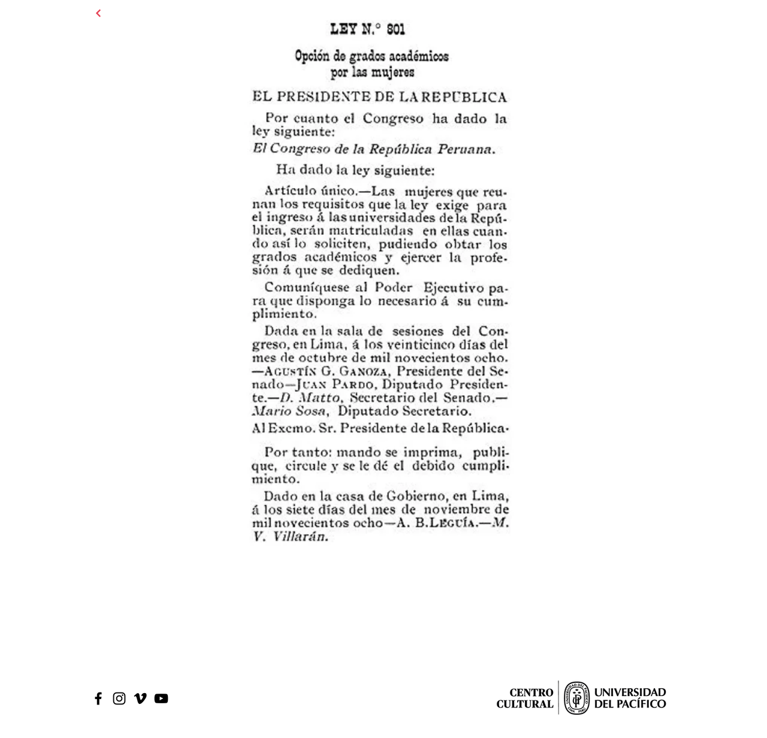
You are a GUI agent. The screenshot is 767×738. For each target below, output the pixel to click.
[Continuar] (98, 13)
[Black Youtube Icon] (161, 698)
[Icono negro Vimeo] (140, 698)
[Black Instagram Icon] (119, 698)
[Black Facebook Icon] (98, 698)
